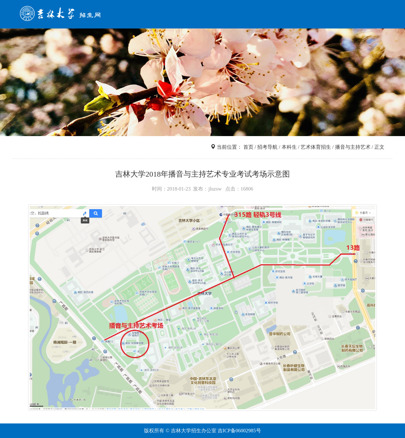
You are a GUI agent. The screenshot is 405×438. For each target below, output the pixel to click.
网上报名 (301, 15)
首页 (191, 15)
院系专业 (272, 15)
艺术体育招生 (316, 147)
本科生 (289, 147)
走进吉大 (330, 15)
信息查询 (243, 15)
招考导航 (214, 15)
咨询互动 (359, 15)
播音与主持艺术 (353, 147)
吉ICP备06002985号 (239, 430)
